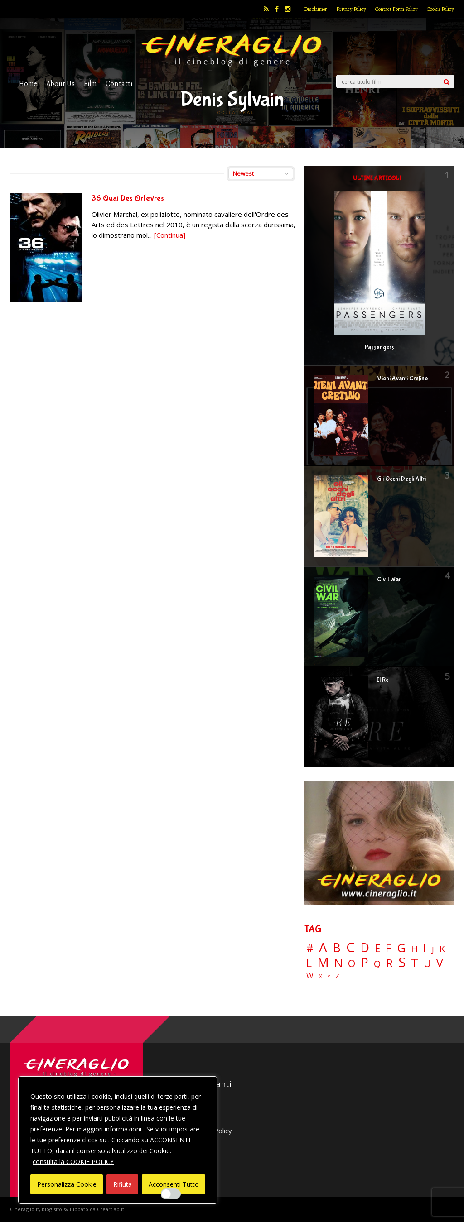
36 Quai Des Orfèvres (128, 198)
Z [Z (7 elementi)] (337, 976)
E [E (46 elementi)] (377, 949)
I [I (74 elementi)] (424, 948)
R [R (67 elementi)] (389, 963)
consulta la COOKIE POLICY (73, 1161)
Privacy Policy (351, 9)
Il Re (383, 680)
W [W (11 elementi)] (310, 976)
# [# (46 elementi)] (310, 949)
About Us (60, 83)
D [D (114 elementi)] (364, 948)
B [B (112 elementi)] (337, 948)
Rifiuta (122, 1184)
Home (28, 83)
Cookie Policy (440, 9)
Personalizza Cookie (67, 1184)
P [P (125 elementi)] (364, 962)
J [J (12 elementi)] (433, 949)
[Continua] (169, 235)
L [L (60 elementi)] (309, 963)
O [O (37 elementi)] (351, 963)
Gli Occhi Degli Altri (401, 479)
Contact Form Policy (396, 9)
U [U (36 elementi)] (427, 963)
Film (90, 83)
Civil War (389, 579)
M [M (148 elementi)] (323, 962)
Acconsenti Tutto (174, 1184)
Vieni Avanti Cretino (402, 378)
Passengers (379, 347)
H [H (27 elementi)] (414, 949)
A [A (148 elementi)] (323, 947)
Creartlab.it (110, 1209)
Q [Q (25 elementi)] (377, 963)
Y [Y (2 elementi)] (329, 976)
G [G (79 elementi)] (401, 948)
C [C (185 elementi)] (350, 947)
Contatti (119, 83)
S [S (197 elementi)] (402, 962)
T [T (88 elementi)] (414, 963)
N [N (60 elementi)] (338, 963)
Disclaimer (315, 9)
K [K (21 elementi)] (442, 948)
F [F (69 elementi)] (389, 948)
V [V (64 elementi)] (439, 963)
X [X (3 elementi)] (320, 976)
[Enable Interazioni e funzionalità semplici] (171, 1193)
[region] (118, 1140)
